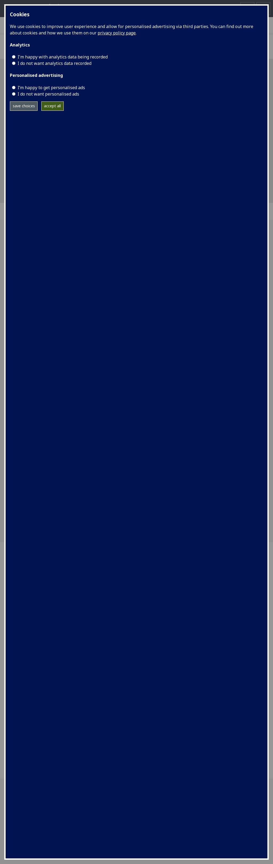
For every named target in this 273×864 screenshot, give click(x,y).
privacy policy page (117, 33)
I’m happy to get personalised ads (51, 87)
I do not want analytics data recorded (54, 63)
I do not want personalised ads (48, 94)
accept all (52, 105)
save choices (24, 105)
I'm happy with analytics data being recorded (63, 57)
